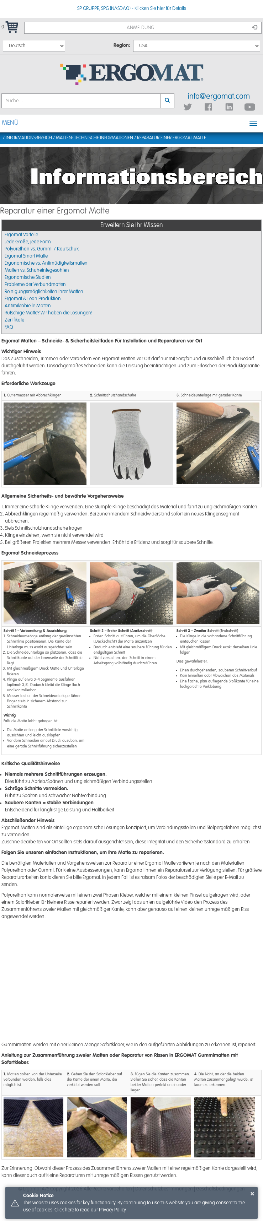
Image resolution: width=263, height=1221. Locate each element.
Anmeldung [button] (192, 27)
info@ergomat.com (219, 97)
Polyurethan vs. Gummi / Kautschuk (42, 249)
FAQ (9, 327)
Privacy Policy (112, 1210)
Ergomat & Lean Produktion (33, 298)
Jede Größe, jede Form (28, 241)
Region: (122, 45)
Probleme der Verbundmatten (35, 284)
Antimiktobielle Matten (28, 305)
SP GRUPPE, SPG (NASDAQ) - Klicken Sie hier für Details (131, 8)
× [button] (252, 1193)
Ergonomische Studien (28, 277)
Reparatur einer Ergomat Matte (171, 138)
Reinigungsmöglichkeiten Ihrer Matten (44, 291)
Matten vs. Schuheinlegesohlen (37, 270)
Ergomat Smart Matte (26, 256)
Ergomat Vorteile (21, 234)
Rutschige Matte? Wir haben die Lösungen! (49, 312)
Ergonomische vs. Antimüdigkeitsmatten (46, 263)
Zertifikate (14, 320)
